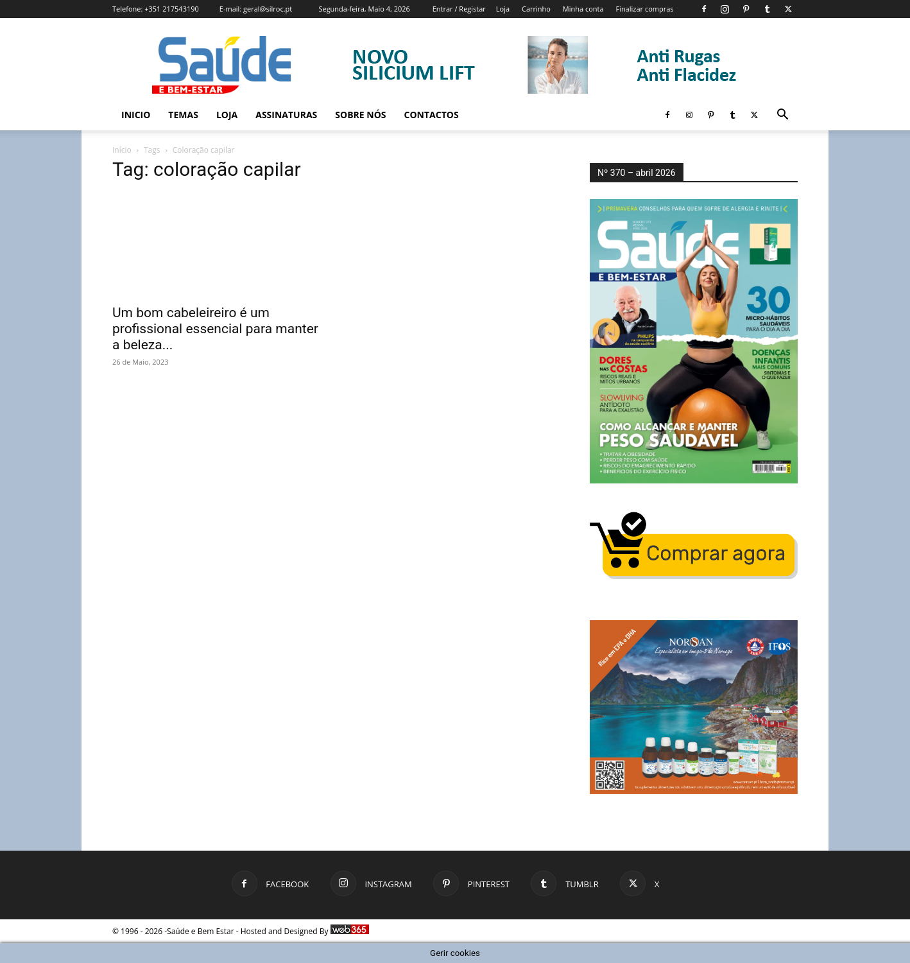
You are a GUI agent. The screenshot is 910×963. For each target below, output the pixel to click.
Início (122, 149)
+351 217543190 (171, 8)
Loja (503, 8)
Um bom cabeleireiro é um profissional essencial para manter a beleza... (215, 328)
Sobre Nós (360, 114)
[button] (782, 116)
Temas (183, 114)
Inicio (135, 114)
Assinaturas (286, 114)
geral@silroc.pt (267, 8)
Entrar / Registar (459, 8)
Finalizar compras (644, 8)
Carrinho (536, 8)
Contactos (431, 114)
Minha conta (583, 8)
